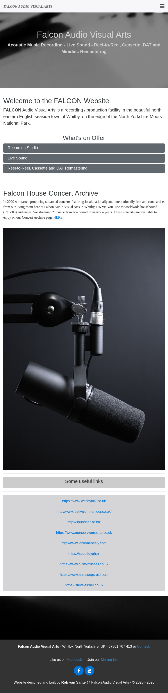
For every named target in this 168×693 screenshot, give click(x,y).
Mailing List (109, 659)
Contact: (143, 646)
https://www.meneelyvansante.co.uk (84, 532)
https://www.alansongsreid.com (84, 574)
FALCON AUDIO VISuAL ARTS (28, 6)
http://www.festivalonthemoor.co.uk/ (84, 511)
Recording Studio (23, 148)
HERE (58, 217)
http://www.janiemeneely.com (84, 543)
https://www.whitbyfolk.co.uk (84, 501)
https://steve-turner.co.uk (84, 585)
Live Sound (17, 158)
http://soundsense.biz (83, 522)
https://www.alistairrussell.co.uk (84, 564)
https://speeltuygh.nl (84, 553)
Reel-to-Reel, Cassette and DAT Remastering (48, 168)
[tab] (84, 148)
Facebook (74, 659)
